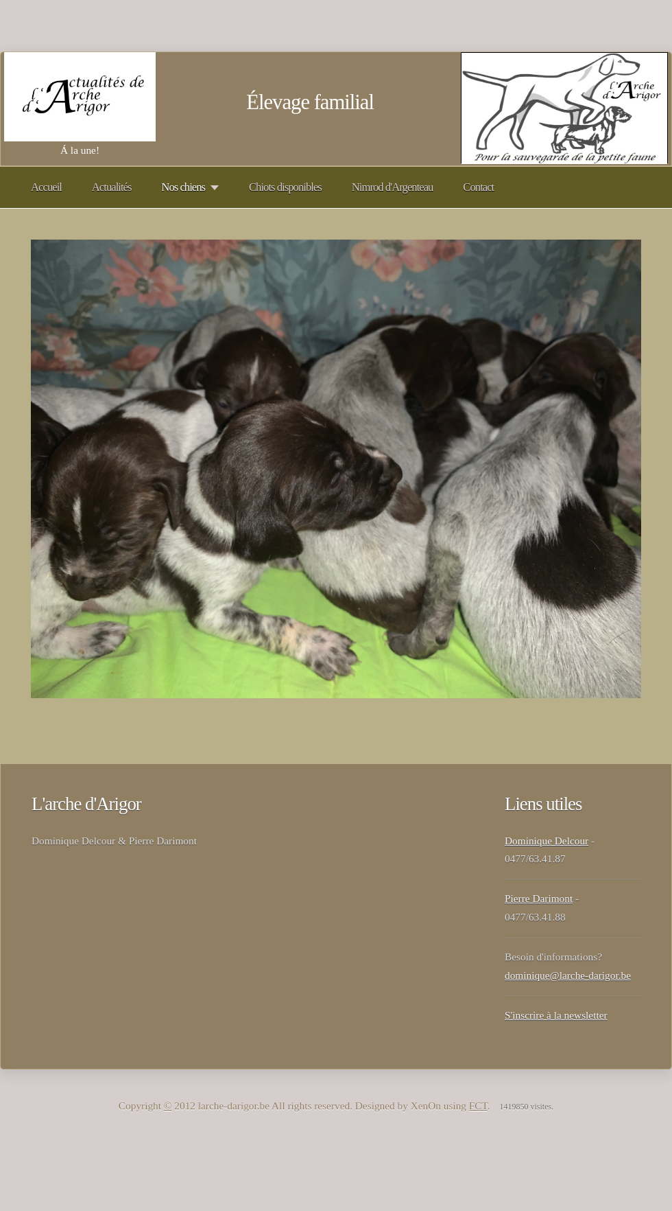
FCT (478, 1105)
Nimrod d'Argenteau (392, 187)
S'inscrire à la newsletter (556, 1015)
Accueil (46, 187)
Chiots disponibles (285, 187)
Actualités (112, 187)
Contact (478, 187)
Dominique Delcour (546, 840)
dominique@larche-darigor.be (568, 975)
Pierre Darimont (539, 898)
